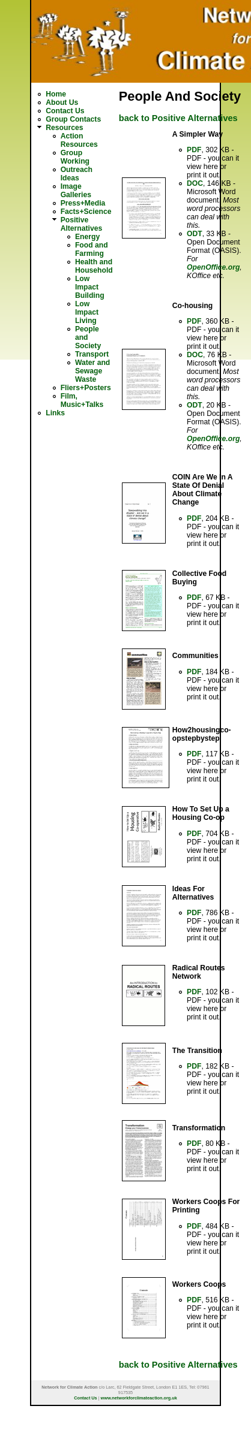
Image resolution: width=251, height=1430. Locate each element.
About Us (62, 102)
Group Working (75, 157)
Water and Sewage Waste (92, 371)
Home (56, 94)
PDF (194, 150)
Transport (92, 354)
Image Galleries (76, 190)
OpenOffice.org (213, 267)
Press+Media (83, 203)
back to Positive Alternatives (178, 118)
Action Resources (79, 140)
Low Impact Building (89, 287)
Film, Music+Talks (82, 400)
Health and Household (94, 266)
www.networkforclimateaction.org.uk (139, 1398)
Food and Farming (91, 249)
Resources (64, 127)
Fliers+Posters (86, 388)
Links (55, 413)
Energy (87, 237)
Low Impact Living (86, 312)
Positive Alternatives (82, 224)
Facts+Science (86, 211)
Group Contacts (73, 119)
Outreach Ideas (76, 173)
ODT (194, 234)
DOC (195, 183)
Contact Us (65, 111)
